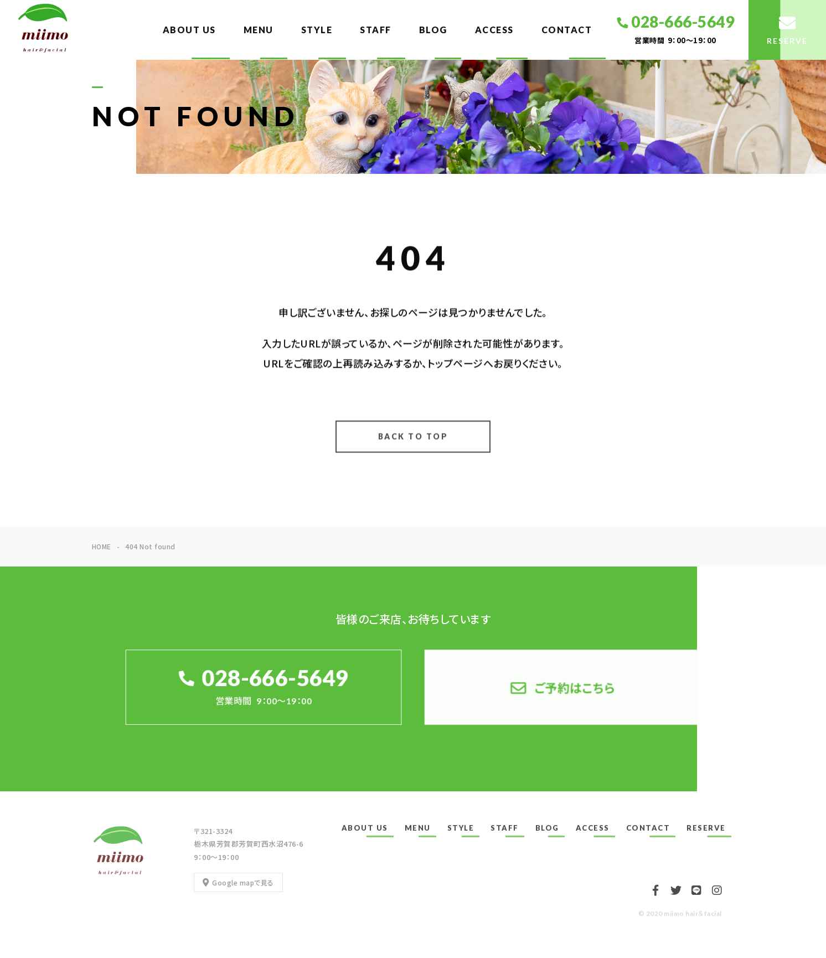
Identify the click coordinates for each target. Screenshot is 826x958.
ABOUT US (189, 29)
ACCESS (494, 29)
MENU (258, 29)
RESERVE (706, 827)
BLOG (433, 29)
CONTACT (566, 29)
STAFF (375, 29)
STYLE (317, 29)
